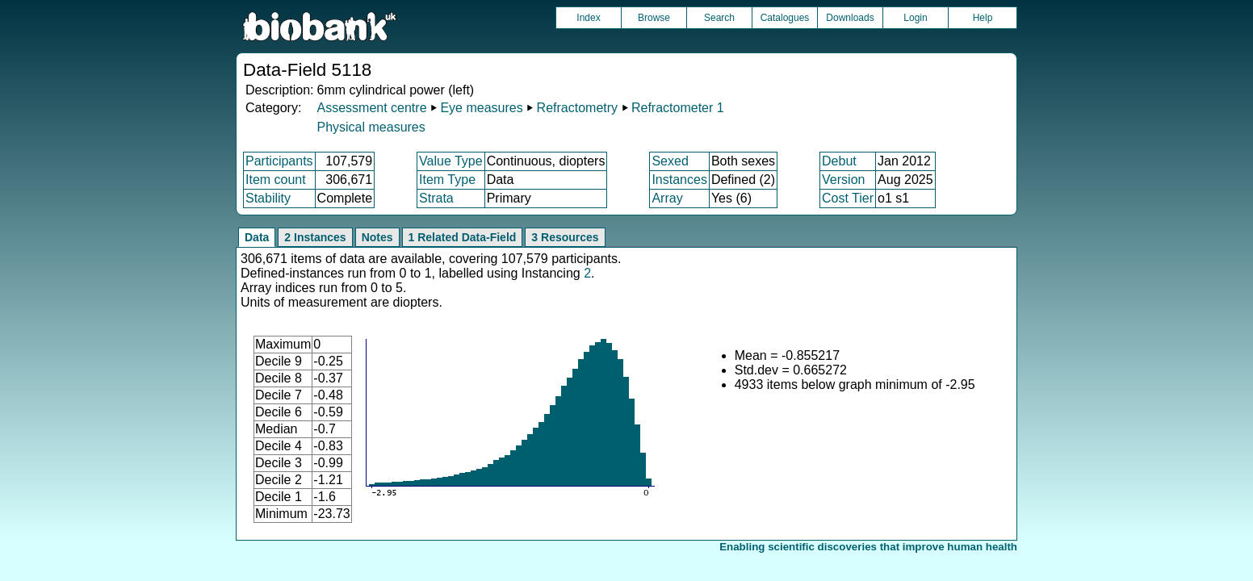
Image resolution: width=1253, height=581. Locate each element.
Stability (268, 198)
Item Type (447, 179)
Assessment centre (371, 108)
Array (667, 198)
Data (257, 237)
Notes (377, 237)
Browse (654, 17)
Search (719, 17)
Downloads (850, 17)
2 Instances (315, 237)
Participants (279, 161)
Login (915, 17)
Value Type (451, 161)
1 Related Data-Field (463, 237)
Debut (839, 161)
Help (983, 17)
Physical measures (370, 127)
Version (843, 179)
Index (588, 17)
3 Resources (564, 237)
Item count (275, 179)
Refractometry (577, 108)
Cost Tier (848, 198)
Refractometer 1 (677, 108)
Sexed (670, 161)
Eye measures (481, 108)
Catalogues (785, 17)
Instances (679, 179)
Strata (436, 198)
